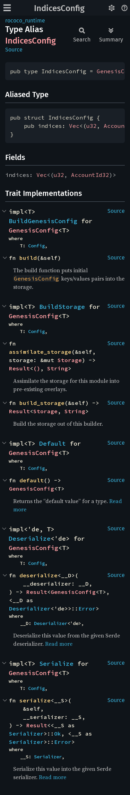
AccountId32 (90, 174)
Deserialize (30, 538)
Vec (74, 125)
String (57, 368)
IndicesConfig (59, 8)
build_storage (41, 402)
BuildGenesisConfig (43, 221)
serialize (35, 700)
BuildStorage (62, 307)
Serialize (56, 664)
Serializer (26, 733)
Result (19, 368)
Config (36, 246)
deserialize (38, 575)
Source (14, 49)
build (28, 257)
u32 (91, 125)
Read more (58, 643)
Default (52, 443)
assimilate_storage (40, 351)
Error (87, 608)
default (31, 480)
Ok (57, 733)
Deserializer (30, 608)
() (36, 368)
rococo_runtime (25, 20)
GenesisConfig (33, 230)
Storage (70, 360)
